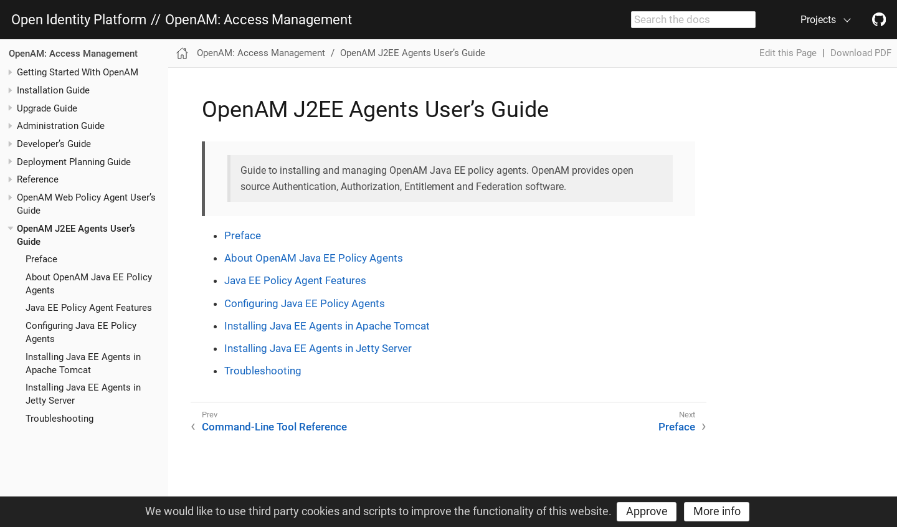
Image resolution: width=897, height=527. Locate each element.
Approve (647, 511)
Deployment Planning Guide (74, 162)
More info (717, 511)
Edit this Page (788, 53)
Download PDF (860, 53)
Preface (41, 259)
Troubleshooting (59, 418)
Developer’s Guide (54, 144)
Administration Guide (61, 125)
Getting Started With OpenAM (77, 72)
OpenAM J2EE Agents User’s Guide (412, 53)
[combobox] (693, 20)
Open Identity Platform (78, 20)
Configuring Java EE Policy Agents (304, 303)
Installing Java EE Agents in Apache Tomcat (327, 326)
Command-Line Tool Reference (274, 426)
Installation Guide (53, 90)
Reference (38, 179)
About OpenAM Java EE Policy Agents (313, 258)
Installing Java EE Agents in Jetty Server (318, 348)
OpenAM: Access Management (258, 20)
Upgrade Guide (47, 108)
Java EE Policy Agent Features (89, 307)
